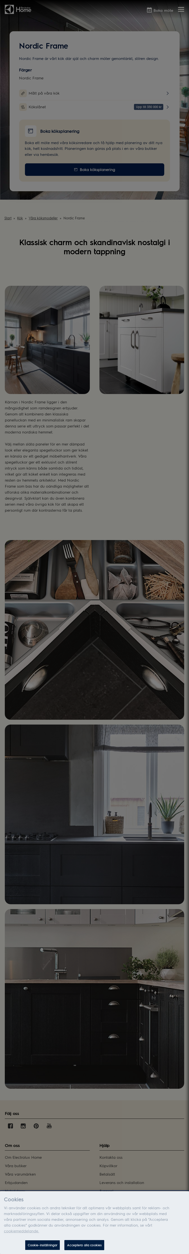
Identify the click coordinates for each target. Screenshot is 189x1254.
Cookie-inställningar (43, 1247)
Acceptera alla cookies (84, 1247)
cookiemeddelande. (21, 1232)
